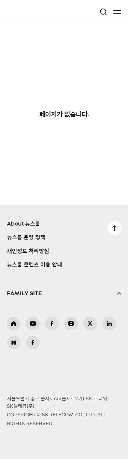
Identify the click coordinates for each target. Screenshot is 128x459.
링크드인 (109, 323)
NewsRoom (22, 16)
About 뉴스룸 (23, 224)
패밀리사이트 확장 (64, 293)
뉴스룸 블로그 (13, 342)
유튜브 (33, 323)
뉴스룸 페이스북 (33, 342)
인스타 (71, 323)
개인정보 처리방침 (28, 251)
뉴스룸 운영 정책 (26, 237)
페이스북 (52, 323)
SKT (24, 12)
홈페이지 (13, 323)
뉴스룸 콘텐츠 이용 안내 (34, 265)
